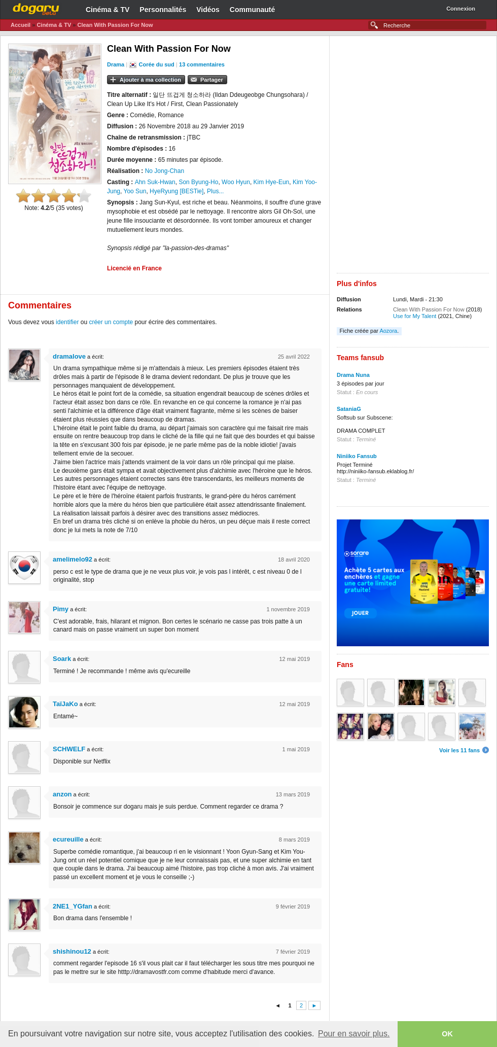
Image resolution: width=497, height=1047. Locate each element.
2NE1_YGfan (72, 906)
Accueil (20, 25)
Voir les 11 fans (459, 750)
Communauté (252, 10)
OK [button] (447, 1034)
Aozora (388, 331)
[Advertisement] (131, 158)
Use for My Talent (414, 316)
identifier (67, 322)
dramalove (69, 356)
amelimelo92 (72, 559)
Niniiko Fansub (357, 456)
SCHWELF (69, 749)
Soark (62, 658)
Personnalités (162, 10)
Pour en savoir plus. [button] (353, 1033)
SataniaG (349, 409)
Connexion (460, 9)
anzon (62, 794)
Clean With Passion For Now (115, 25)
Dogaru (36, 7)
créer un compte (111, 322)
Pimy (60, 609)
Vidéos (208, 10)
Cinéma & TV (107, 10)
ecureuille (68, 839)
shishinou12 (72, 951)
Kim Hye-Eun (272, 182)
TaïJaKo (65, 704)
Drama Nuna (353, 375)
